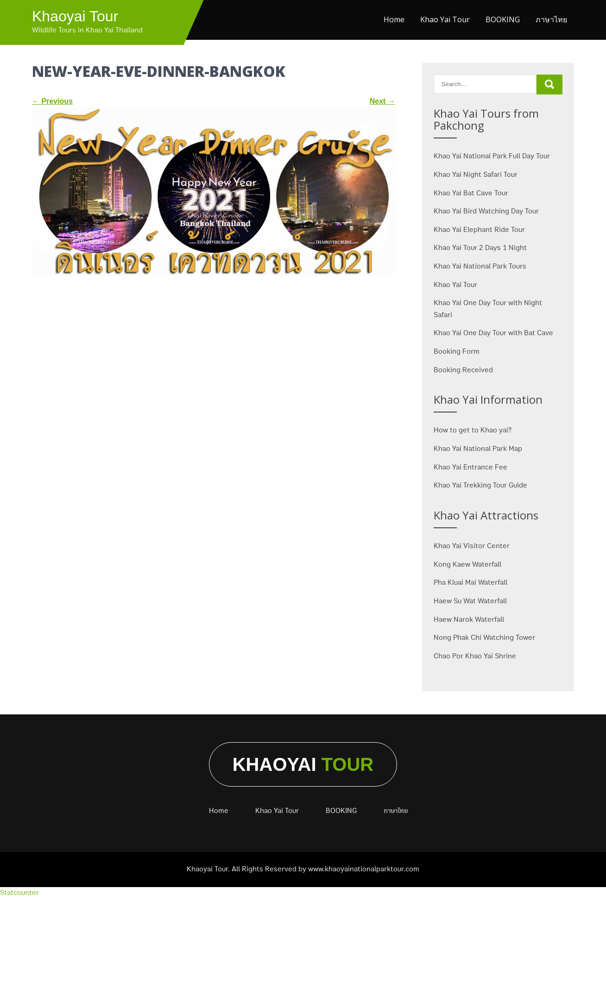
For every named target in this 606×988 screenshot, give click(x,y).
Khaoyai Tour (75, 16)
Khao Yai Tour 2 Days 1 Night (480, 247)
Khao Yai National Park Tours (480, 266)
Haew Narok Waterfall (469, 619)
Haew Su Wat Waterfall (470, 601)
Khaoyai (303, 764)
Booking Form (457, 351)
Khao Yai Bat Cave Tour (471, 193)
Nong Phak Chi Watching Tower (484, 637)
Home (394, 19)
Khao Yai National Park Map (478, 448)
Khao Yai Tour (445, 19)
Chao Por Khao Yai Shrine (475, 656)
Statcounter (19, 892)
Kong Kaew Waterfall (467, 564)
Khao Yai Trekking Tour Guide (480, 485)
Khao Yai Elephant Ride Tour (479, 229)
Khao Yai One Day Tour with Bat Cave (493, 333)
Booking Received (463, 370)
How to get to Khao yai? (473, 430)
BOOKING (503, 19)
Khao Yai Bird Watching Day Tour (486, 211)
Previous (52, 101)
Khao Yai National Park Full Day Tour (492, 156)
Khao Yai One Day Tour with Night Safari (488, 309)
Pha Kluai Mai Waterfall (470, 582)
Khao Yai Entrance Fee (470, 467)
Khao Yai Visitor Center (472, 546)
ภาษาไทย (551, 19)
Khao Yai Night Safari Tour (476, 174)
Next (382, 101)
